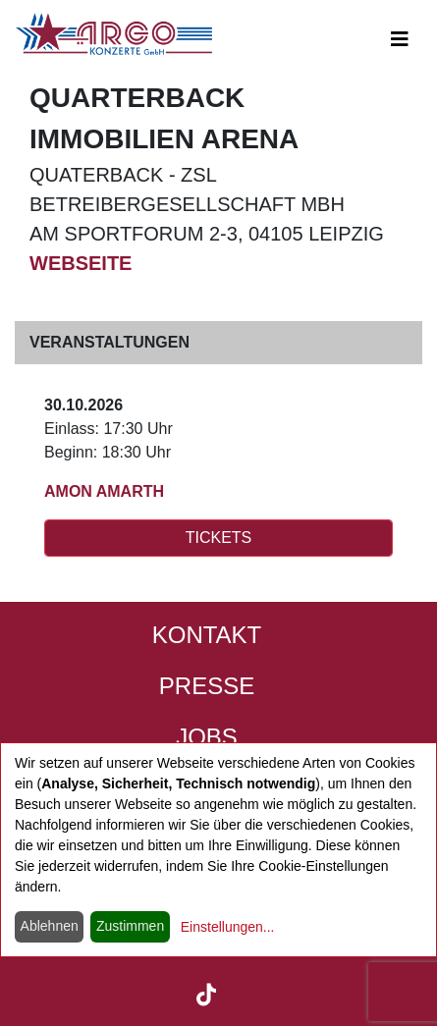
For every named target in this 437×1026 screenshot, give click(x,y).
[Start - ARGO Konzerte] (114, 34)
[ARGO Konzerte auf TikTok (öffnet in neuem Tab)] (207, 992)
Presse (206, 686)
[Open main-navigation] (399, 39)
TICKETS (219, 537)
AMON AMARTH (104, 491)
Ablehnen (50, 926)
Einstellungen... (228, 927)
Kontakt (207, 634)
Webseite (80, 263)
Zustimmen (130, 926)
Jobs (207, 737)
